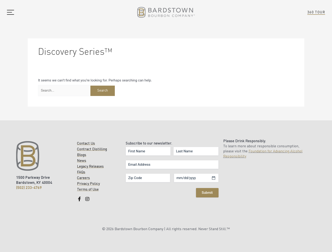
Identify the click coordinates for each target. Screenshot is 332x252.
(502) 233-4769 (29, 188)
